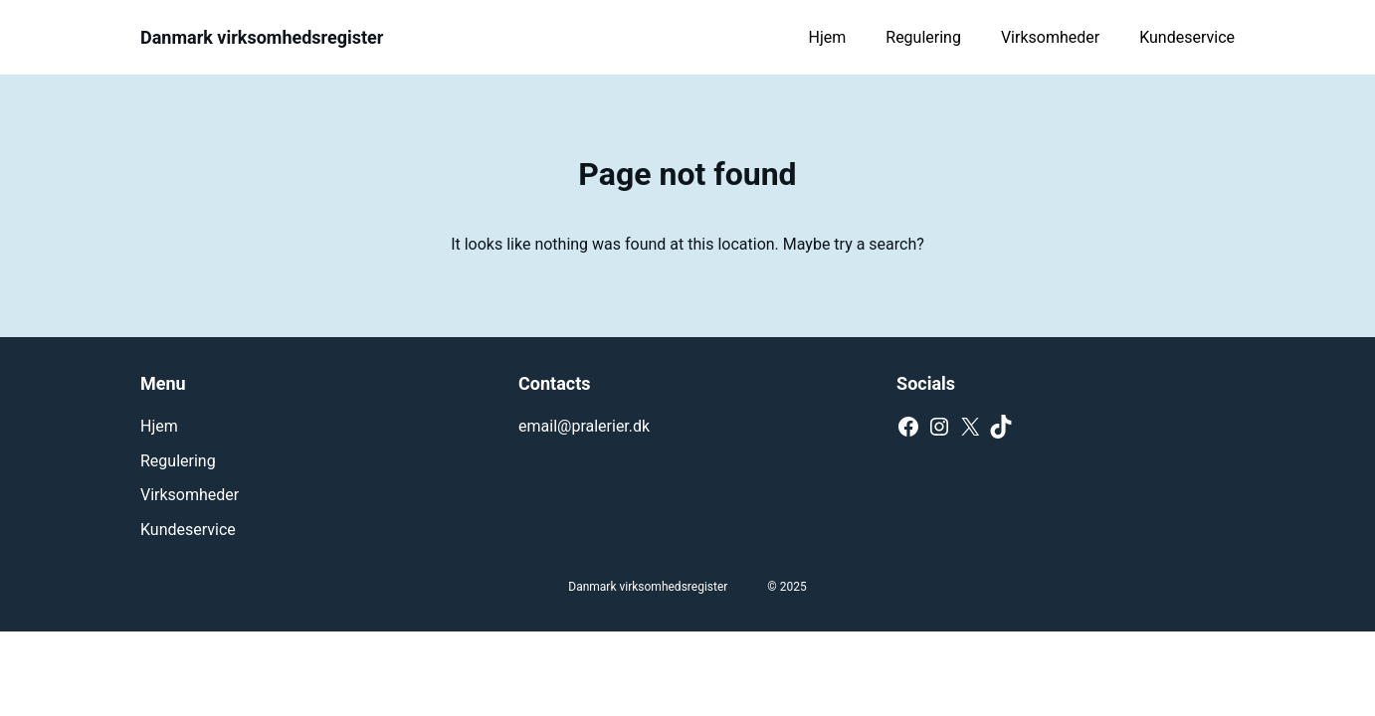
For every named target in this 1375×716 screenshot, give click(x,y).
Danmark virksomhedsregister (261, 37)
